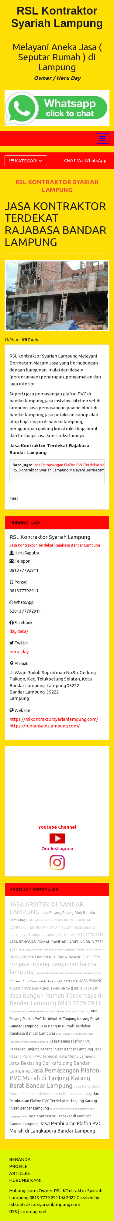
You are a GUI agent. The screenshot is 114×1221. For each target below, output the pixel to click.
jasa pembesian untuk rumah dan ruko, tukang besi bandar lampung (49, 1011)
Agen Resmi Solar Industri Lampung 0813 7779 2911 (47, 981)
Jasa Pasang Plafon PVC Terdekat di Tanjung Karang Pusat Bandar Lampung (54, 1018)
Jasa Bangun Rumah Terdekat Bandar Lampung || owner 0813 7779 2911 (62, 949)
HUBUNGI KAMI (25, 1180)
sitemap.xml (33, 1211)
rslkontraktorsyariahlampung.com (44, 1204)
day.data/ (18, 631)
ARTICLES (19, 1173)
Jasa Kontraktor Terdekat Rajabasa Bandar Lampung (54, 545)
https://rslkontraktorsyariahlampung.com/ (53, 719)
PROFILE (18, 1166)
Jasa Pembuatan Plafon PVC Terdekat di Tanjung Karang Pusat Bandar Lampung (55, 1101)
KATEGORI (25, 160)
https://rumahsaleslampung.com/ (44, 725)
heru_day (19, 651)
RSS (13, 1211)
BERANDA (20, 1159)
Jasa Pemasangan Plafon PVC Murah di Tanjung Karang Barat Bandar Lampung (54, 1078)
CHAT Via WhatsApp (85, 160)
